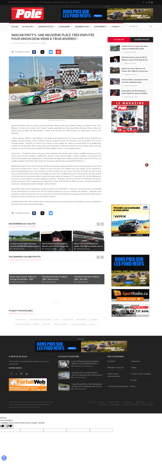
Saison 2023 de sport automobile (40, 320)
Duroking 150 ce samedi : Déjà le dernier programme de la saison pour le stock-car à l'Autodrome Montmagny (87, 375)
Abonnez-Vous (82, 27)
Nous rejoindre (148, 405)
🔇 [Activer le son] (146, 165)
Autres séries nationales (119, 387)
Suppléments (100, 27)
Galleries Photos (113, 403)
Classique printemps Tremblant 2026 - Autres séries (54, 278)
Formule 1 (112, 362)
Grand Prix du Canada (22, 325)
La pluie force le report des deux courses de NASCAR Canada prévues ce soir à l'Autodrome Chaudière (24, 246)
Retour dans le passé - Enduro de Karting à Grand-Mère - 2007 (23, 278)
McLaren (92, 325)
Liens (151, 403)
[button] (4, 458)
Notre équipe (114, 405)
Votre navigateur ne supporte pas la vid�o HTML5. (130, 151)
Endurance (135, 362)
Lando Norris (46, 325)
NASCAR (36, 325)
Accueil (14, 27)
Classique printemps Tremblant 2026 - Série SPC (86, 278)
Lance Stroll (94, 320)
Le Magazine (64, 27)
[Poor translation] (9, 427)
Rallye (133, 368)
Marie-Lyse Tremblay (39, 43)
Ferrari (56, 320)
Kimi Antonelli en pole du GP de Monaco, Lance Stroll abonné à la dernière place (55, 246)
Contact (116, 27)
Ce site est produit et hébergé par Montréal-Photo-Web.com (29, 405)
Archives (103, 405)
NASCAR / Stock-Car (116, 368)
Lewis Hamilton (68, 320)
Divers (133, 387)
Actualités (28, 27)
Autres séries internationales (114, 375)
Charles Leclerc (20, 320)
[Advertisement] (55, 295)
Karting (133, 381)
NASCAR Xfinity (81, 320)
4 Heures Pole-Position (131, 405)
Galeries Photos (45, 27)
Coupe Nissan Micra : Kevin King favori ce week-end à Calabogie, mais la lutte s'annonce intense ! (87, 387)
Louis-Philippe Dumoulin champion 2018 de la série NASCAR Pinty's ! (85, 363)
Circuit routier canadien (141, 374)
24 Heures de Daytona (78, 325)
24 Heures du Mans (61, 325)
